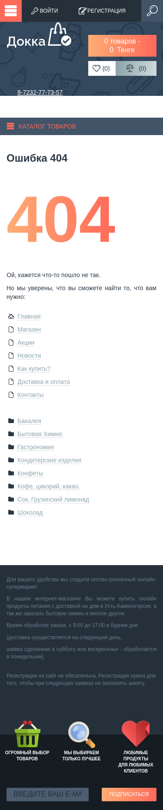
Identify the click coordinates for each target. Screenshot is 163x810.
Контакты (30, 394)
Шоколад (30, 512)
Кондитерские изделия (49, 460)
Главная (28, 316)
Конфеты (30, 473)
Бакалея (29, 420)
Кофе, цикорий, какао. (48, 486)
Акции (25, 342)
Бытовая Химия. (40, 433)
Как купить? (33, 368)
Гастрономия (35, 447)
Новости (29, 355)
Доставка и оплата (43, 381)
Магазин (29, 329)
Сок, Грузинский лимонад (53, 499)
